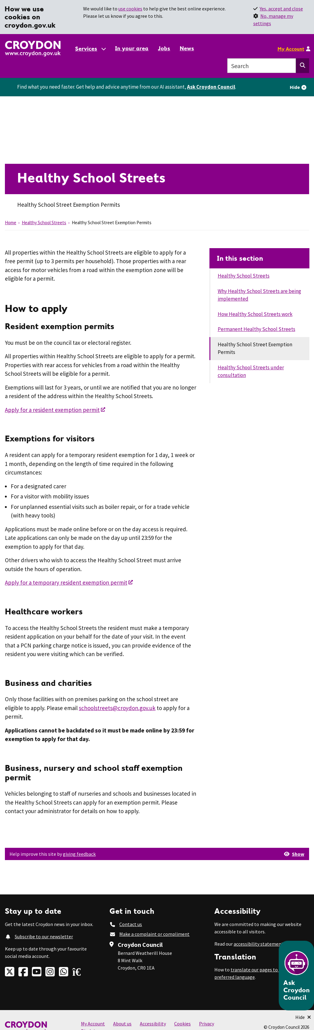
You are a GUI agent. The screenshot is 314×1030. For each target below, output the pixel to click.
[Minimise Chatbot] (303, 1017)
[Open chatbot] (296, 975)
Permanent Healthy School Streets (256, 329)
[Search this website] (302, 65)
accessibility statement (258, 944)
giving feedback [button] (79, 854)
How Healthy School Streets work (255, 314)
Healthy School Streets (44, 222)
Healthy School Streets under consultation (251, 371)
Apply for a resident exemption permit (52, 409)
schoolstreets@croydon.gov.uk (117, 708)
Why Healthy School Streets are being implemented (259, 295)
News (187, 48)
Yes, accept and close (281, 9)
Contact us (130, 924)
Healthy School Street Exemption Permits (255, 348)
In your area (131, 48)
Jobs (164, 48)
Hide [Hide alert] (295, 87)
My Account (291, 49)
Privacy (206, 1023)
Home (10, 222)
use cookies (130, 9)
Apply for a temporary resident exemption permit (66, 582)
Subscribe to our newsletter (44, 936)
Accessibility (153, 1023)
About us (122, 1023)
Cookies (182, 1023)
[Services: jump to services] (90, 48)
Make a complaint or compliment (154, 934)
